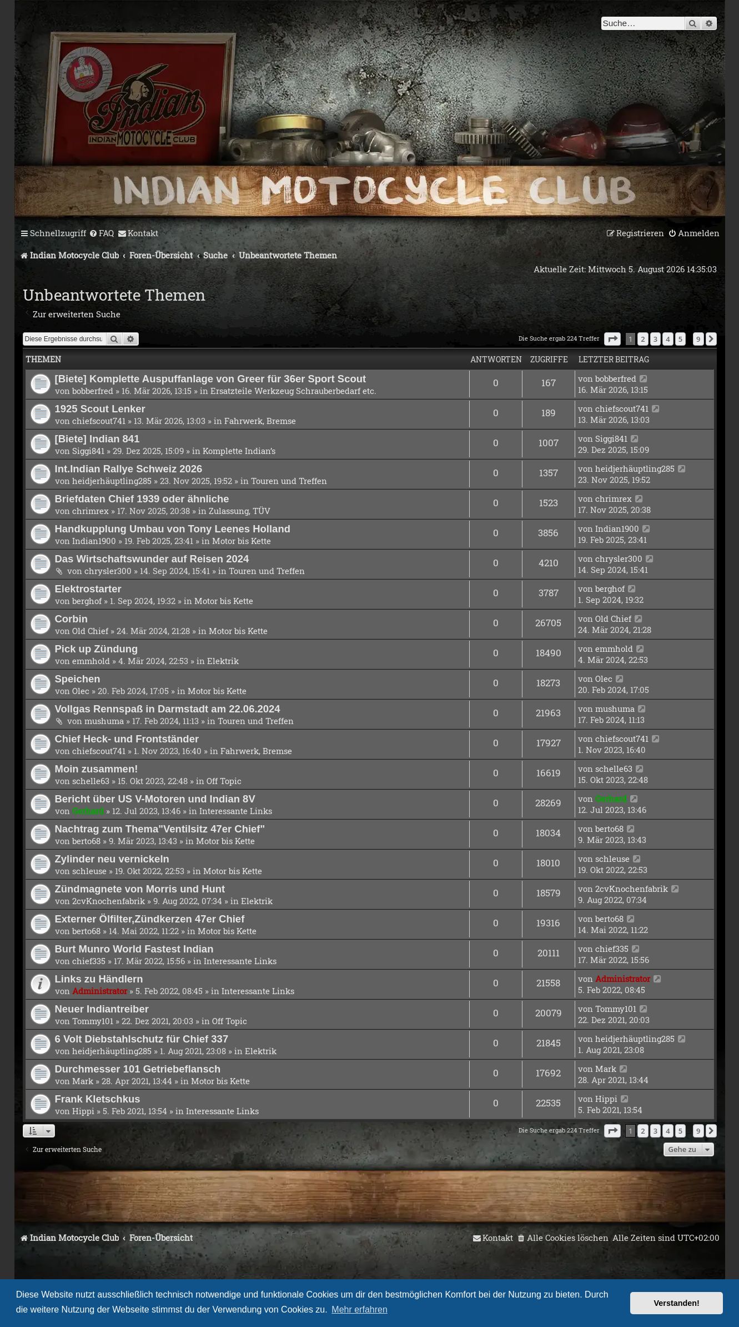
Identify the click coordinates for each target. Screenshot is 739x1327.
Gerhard (88, 810)
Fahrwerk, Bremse (260, 420)
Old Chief (90, 630)
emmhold (91, 660)
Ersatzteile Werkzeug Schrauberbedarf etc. (293, 390)
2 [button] (643, 339)
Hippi (83, 1110)
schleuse (89, 870)
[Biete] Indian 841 (97, 439)
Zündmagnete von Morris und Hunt (140, 889)
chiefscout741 (98, 420)
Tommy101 (92, 1020)
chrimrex (90, 510)
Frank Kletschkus (97, 1099)
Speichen (77, 679)
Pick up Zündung (96, 649)
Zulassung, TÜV (239, 510)
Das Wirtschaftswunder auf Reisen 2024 (152, 559)
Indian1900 (94, 540)
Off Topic (224, 780)
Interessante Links (235, 810)
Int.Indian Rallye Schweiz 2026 (129, 469)
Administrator (99, 990)
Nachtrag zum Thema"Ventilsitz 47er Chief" (160, 829)
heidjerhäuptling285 (112, 480)
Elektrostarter (88, 589)
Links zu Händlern (99, 979)
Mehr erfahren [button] (359, 1309)
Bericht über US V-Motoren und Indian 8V (155, 799)
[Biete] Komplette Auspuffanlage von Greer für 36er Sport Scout (210, 379)
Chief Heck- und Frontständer (127, 739)
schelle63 (90, 780)
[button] (612, 339)
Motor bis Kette (241, 540)
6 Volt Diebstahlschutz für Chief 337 (142, 1039)
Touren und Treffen (289, 480)
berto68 (86, 840)
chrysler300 (108, 570)
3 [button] (655, 339)
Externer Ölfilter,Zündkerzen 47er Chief (150, 919)
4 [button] (668, 339)
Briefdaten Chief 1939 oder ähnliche (142, 499)
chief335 (88, 960)
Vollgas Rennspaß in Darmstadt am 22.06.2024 (167, 709)
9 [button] (698, 339)
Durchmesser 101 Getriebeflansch (138, 1069)
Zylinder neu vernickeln (112, 859)
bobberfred (92, 390)
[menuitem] (101, 233)
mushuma (104, 720)
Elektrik (223, 660)
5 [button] (680, 339)
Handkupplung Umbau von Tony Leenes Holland (172, 529)
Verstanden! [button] (677, 1303)
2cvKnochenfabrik (108, 900)
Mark (82, 1080)
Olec (80, 690)
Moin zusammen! (96, 769)
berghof (87, 600)
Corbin (71, 619)
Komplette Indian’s (239, 450)
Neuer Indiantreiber (102, 1009)
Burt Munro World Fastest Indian (134, 949)
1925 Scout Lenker (100, 409)
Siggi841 (88, 450)
